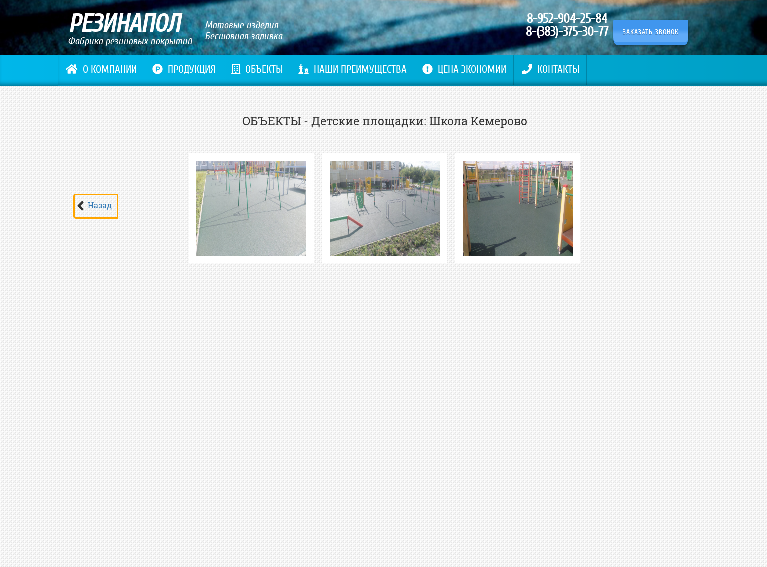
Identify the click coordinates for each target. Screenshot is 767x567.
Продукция (184, 69)
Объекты (257, 69)
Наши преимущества (352, 69)
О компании (101, 69)
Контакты (551, 69)
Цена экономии (464, 69)
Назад (100, 205)
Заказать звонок (651, 32)
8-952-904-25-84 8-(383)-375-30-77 (567, 25)
